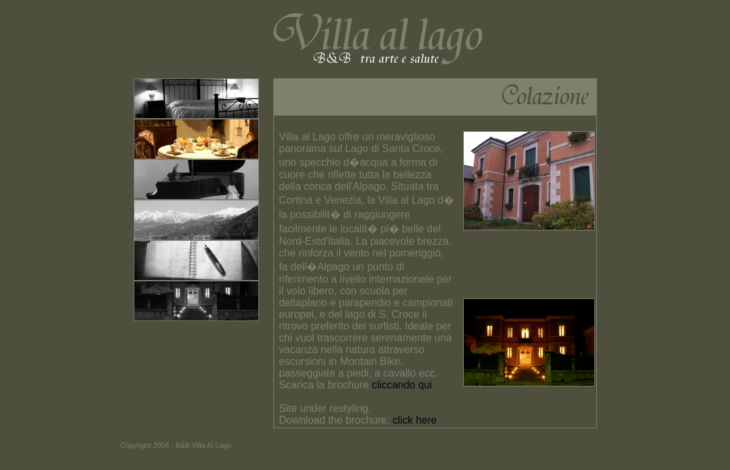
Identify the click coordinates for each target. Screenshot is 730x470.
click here (415, 420)
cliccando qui (402, 384)
